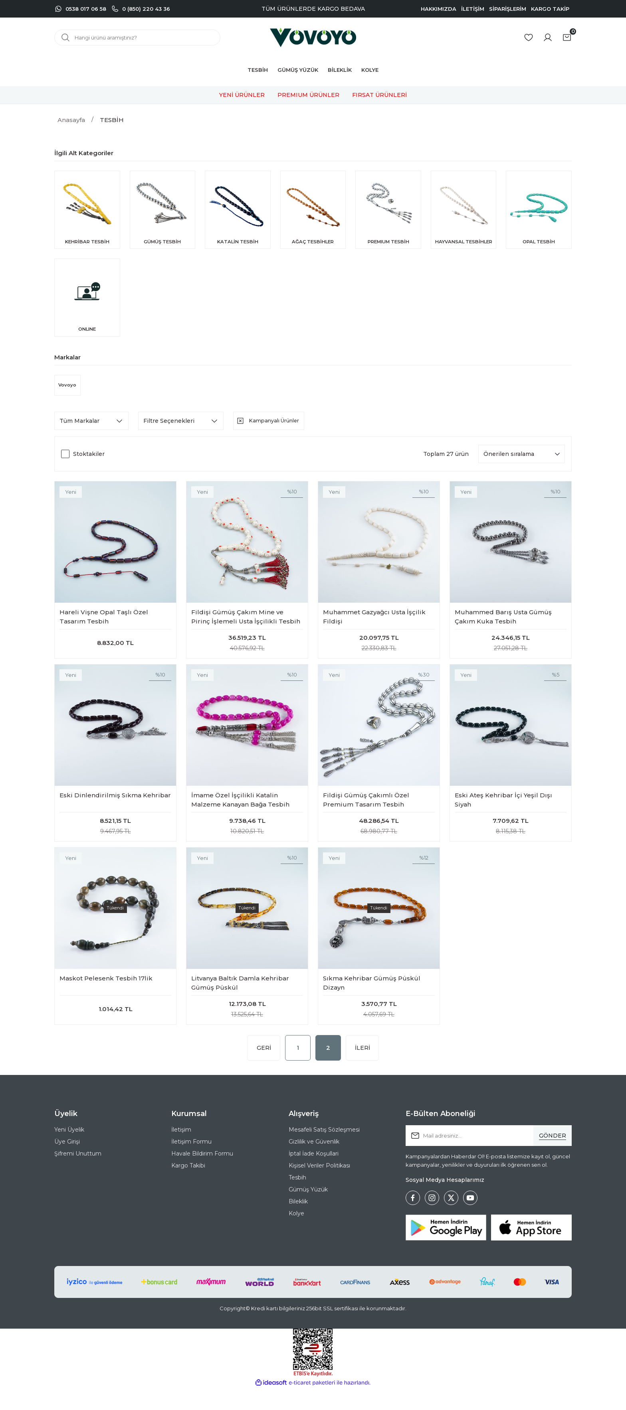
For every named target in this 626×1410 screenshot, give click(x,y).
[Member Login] (548, 37)
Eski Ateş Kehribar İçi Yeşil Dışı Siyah (503, 813)
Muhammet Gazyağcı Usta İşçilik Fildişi (374, 626)
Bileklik (298, 1223)
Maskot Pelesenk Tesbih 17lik (106, 996)
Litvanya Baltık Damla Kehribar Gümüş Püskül (240, 1000)
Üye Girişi (67, 1163)
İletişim (181, 1151)
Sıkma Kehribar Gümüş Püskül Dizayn (371, 1000)
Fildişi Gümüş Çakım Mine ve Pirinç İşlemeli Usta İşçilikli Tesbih (245, 626)
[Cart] (567, 37)
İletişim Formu (191, 1163)
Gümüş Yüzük (308, 1211)
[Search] (137, 37)
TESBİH (112, 120)
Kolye (296, 1234)
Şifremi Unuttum (77, 1175)
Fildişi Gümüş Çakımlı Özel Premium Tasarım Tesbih (366, 813)
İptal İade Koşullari (314, 1175)
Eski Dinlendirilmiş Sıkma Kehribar (115, 808)
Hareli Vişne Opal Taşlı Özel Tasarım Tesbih (103, 626)
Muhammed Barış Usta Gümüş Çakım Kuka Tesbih (503, 626)
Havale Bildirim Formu (202, 1175)
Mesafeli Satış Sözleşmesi (324, 1151)
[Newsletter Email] (489, 1157)
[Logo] (313, 37)
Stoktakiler (89, 463)
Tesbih (297, 1199)
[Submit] (552, 1157)
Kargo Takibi (188, 1187)
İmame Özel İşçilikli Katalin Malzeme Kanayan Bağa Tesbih (240, 813)
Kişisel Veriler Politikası (319, 1187)
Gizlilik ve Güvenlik (314, 1163)
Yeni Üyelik (69, 1151)
